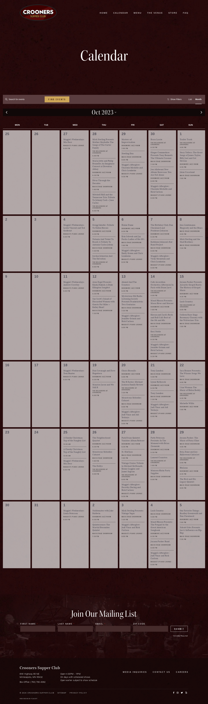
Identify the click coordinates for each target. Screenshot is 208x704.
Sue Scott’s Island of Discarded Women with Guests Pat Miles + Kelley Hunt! (103, 311)
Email (100, 632)
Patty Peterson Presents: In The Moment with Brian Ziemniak (160, 450)
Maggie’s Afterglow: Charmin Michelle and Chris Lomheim (132, 176)
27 (65, 142)
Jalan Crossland (187, 180)
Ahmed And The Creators (129, 292)
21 (153, 374)
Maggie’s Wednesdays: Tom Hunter (73, 380)
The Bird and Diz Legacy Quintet (188, 489)
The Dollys (97, 474)
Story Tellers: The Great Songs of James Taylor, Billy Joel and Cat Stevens (191, 165)
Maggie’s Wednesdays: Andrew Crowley (73, 292)
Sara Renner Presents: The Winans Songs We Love (190, 382)
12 (94, 285)
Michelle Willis (187, 412)
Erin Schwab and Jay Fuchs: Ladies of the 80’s (133, 246)
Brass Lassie (156, 148)
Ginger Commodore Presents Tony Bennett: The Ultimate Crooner (162, 164)
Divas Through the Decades (101, 190)
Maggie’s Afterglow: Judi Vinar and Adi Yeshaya (131, 423)
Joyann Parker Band (160, 550)
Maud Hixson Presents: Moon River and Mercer (162, 310)
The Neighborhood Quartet (101, 448)
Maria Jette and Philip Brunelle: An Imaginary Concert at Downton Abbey (103, 173)
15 (182, 285)
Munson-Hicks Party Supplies (160, 480)
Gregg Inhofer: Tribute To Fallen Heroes (103, 235)
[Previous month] (6, 121)
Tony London (157, 379)
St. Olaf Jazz (127, 460)
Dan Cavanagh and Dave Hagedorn (103, 380)
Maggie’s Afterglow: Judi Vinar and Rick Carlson (131, 536)
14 (153, 285)
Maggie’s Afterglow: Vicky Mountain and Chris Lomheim (160, 267)
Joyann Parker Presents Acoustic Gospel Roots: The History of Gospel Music (191, 294)
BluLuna (184, 476)
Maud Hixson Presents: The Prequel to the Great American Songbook (161, 534)
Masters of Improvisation (128, 149)
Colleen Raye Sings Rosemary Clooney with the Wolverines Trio (191, 326)
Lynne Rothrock (158, 390)
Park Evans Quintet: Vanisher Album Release (133, 448)
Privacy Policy (78, 693)
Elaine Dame (127, 233)
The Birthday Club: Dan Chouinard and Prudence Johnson (162, 236)
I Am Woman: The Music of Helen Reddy (190, 397)
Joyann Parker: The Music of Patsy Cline (189, 448)
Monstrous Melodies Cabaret (131, 408)
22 (182, 374)
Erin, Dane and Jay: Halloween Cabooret (189, 462)
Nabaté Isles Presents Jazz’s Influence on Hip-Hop (191, 539)
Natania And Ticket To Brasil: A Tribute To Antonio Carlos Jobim (103, 250)
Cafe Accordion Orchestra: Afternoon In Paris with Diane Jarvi (162, 293)
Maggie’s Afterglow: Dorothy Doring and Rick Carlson (131, 496)
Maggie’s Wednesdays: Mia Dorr (73, 149)
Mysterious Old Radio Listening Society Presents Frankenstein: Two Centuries (132, 309)
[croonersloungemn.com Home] (38, 12)
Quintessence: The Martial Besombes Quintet (101, 536)
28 (94, 142)
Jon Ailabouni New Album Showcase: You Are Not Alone (161, 181)
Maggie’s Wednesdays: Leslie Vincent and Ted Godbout (74, 236)
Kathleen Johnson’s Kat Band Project (161, 252)
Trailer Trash (186, 148)
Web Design (24, 698)
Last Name (66, 632)
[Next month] (201, 121)
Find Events (57, 99)
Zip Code (139, 632)
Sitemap (62, 693)
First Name (29, 632)
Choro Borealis (129, 379)
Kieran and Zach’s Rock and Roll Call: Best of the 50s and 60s (162, 326)
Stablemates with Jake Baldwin (102, 520)
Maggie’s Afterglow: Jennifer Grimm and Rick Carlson (131, 327)
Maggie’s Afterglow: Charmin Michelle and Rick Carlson (161, 198)
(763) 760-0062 (37, 681)
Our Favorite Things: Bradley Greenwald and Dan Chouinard (191, 522)
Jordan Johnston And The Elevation (102, 266)
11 (65, 285)
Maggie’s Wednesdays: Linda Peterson (73, 520)
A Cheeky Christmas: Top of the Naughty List (74, 448)
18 (65, 374)
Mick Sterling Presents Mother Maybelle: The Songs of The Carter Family (103, 152)
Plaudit (34, 698)
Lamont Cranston (159, 466)
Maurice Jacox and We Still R (103, 395)
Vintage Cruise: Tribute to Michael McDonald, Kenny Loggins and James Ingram (133, 476)
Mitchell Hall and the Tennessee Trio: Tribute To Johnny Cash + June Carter (103, 207)
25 (65, 441)
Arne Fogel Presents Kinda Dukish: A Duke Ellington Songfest (102, 293)
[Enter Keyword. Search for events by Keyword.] (24, 99)
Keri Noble (156, 340)
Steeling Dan (128, 162)
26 (94, 441)
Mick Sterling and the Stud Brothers (190, 249)
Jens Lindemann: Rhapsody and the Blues (191, 235)
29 (124, 142)
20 (124, 374)
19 (94, 374)
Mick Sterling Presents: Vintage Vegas (133, 520)
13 (124, 285)
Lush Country (186, 310)
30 (153, 142)
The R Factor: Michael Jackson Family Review (132, 392)
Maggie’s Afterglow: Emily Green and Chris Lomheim (132, 262)
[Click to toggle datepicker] (104, 121)
